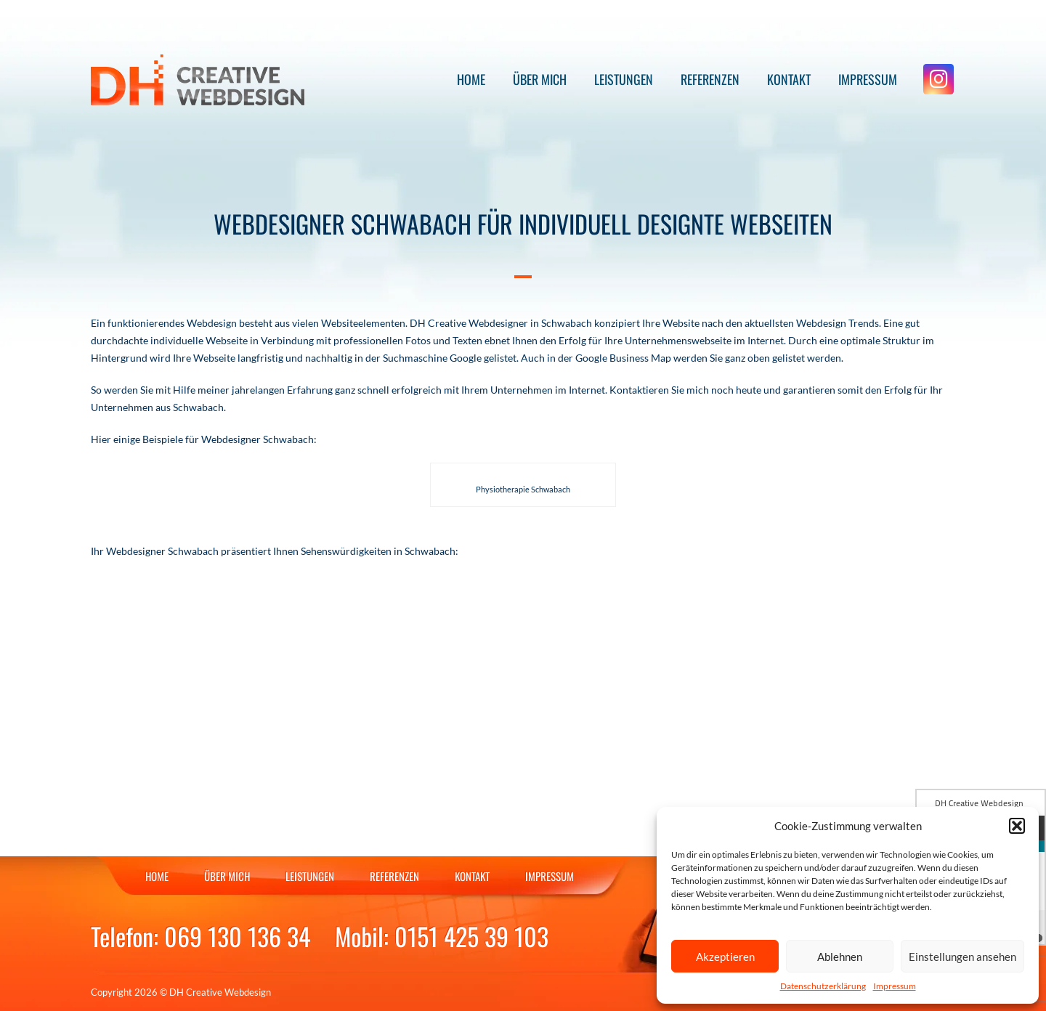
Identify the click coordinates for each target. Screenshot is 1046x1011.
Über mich (540, 79)
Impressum (894, 985)
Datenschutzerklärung (823, 985)
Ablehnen (839, 956)
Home (471, 79)
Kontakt (789, 79)
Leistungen (623, 79)
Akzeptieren (725, 956)
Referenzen (710, 79)
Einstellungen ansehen (962, 956)
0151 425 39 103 (471, 935)
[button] (1017, 826)
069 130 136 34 (237, 935)
